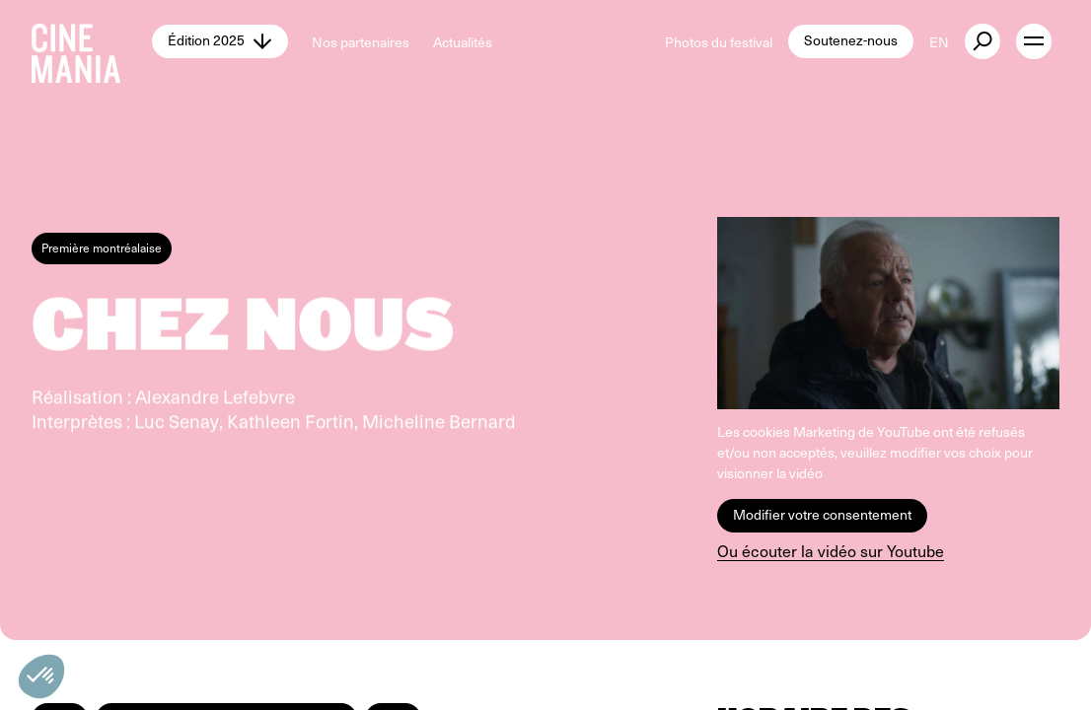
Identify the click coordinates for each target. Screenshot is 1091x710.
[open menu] (1034, 41)
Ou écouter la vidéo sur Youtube (830, 550)
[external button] (982, 41)
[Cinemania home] (92, 41)
